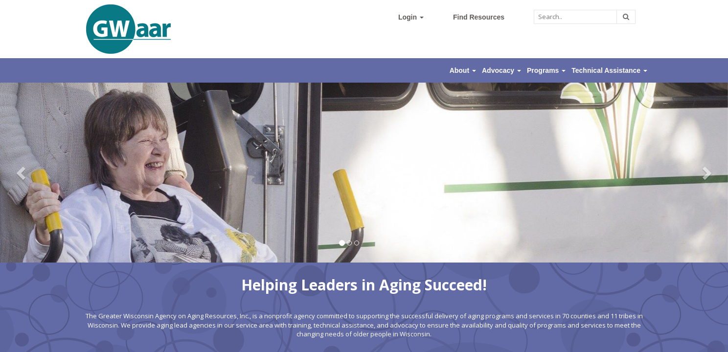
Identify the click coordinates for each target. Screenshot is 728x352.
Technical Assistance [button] (609, 70)
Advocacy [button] (501, 70)
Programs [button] (546, 70)
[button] (22, 173)
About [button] (463, 70)
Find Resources (478, 17)
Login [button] (411, 17)
